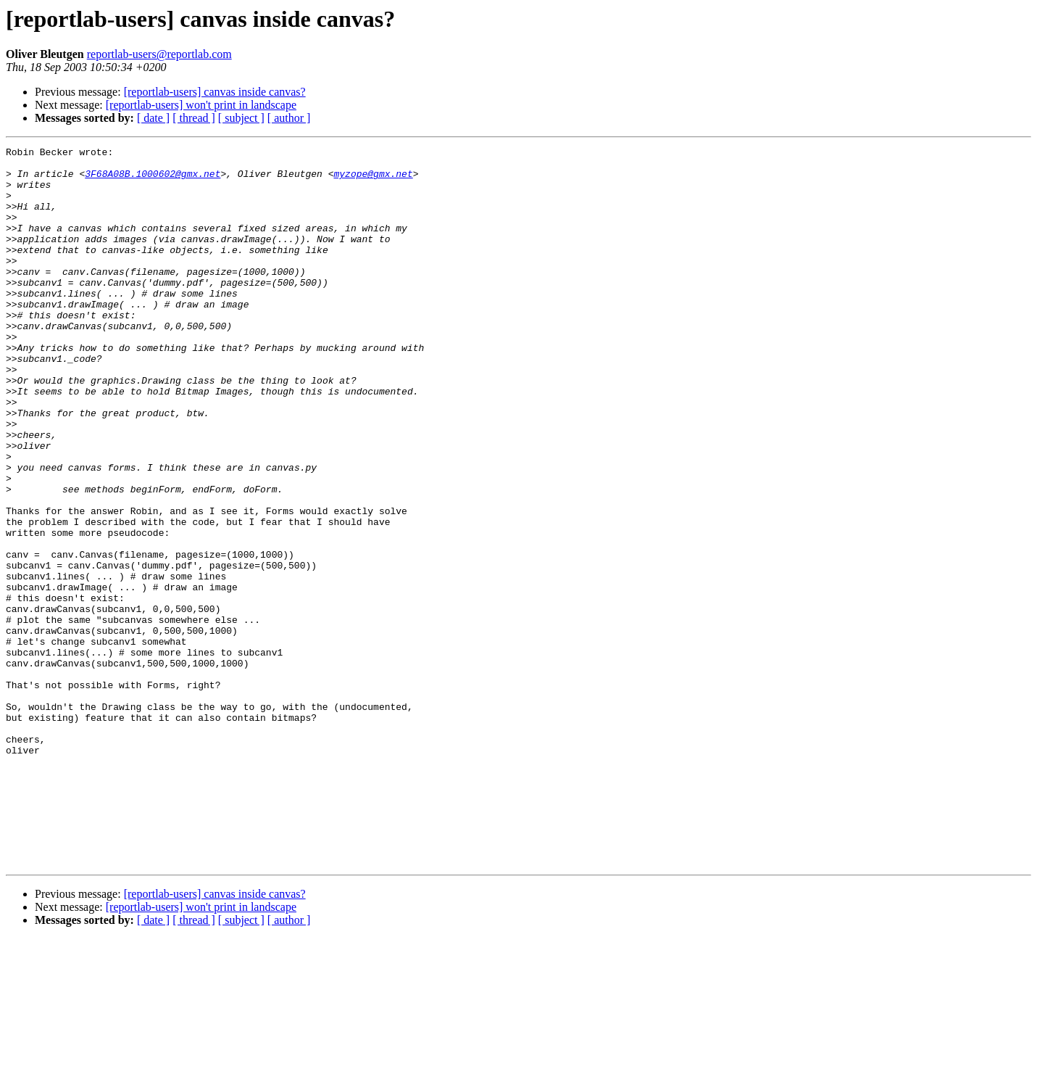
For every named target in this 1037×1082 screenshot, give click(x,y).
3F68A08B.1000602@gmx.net (152, 179)
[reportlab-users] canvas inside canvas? (215, 92)
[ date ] (153, 118)
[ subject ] (241, 118)
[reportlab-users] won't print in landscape (201, 105)
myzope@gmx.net (372, 179)
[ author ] (289, 118)
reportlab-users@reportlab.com (159, 54)
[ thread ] (193, 118)
